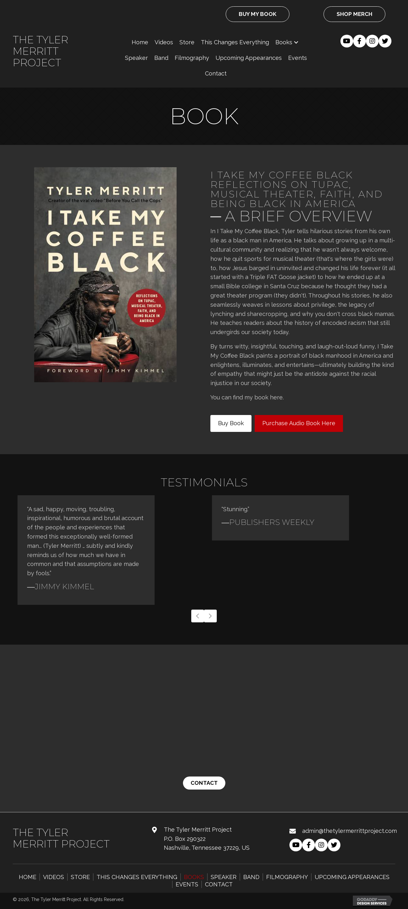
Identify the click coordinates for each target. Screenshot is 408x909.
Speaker (224, 877)
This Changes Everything (137, 877)
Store (80, 877)
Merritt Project (37, 57)
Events (187, 884)
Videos (53, 877)
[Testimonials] (204, 550)
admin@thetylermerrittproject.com (349, 830)
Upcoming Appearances (352, 877)
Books (194, 877)
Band (251, 877)
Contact (219, 884)
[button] (296, 42)
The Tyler (40, 39)
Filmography (287, 877)
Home (27, 877)
